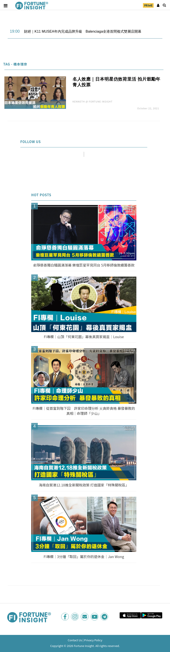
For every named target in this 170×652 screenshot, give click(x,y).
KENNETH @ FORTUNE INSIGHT (93, 101)
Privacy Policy (93, 640)
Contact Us (75, 640)
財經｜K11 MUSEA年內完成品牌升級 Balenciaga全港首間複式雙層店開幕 (82, 31)
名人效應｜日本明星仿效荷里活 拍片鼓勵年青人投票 (117, 82)
